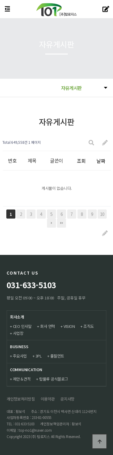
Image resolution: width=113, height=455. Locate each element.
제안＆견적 (22, 379)
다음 (51, 223)
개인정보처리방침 (21, 399)
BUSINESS (19, 346)
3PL (39, 356)
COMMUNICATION (26, 369)
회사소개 (17, 317)
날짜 (100, 160)
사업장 (18, 333)
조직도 (88, 326)
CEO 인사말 (22, 326)
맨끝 (61, 223)
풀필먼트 (57, 356)
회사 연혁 (47, 326)
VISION (69, 326)
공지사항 (67, 399)
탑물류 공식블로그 (53, 379)
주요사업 (20, 356)
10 (102, 214)
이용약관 (48, 399)
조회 (81, 160)
